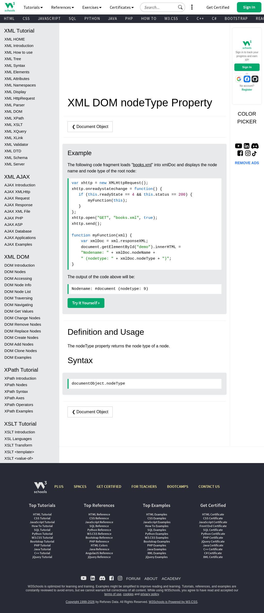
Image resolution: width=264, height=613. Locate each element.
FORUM (133, 578)
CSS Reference (99, 518)
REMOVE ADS (247, 163)
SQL (72, 18)
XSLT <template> (19, 452)
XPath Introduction (20, 378)
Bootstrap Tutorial (42, 541)
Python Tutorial (42, 534)
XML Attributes (16, 78)
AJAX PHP (13, 218)
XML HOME (14, 39)
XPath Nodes (15, 385)
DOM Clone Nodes (20, 350)
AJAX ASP (13, 224)
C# (214, 18)
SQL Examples (156, 530)
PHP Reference (99, 541)
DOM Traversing (18, 298)
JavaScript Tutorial (42, 522)
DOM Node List (17, 291)
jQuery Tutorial (42, 557)
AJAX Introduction (19, 185)
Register (247, 89)
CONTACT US (209, 486)
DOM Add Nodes (19, 344)
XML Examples (156, 553)
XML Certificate (213, 557)
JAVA (112, 18)
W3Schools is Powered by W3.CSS (173, 602)
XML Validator (16, 144)
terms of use (112, 594)
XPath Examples (18, 411)
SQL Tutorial (42, 530)
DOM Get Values (18, 311)
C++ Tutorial (42, 553)
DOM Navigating (18, 304)
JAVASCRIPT (49, 18)
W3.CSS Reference (99, 534)
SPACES (80, 486)
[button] (180, 7)
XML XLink (13, 138)
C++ (200, 18)
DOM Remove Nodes (22, 324)
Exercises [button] (92, 7)
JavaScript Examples (156, 522)
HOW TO (148, 18)
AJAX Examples (18, 244)
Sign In (247, 67)
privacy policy (150, 594)
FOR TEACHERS (144, 486)
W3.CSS (171, 18)
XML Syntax (14, 65)
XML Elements (16, 72)
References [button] (62, 7)
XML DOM (13, 111)
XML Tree (12, 59)
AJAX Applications (20, 237)
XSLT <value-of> (18, 458)
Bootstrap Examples (157, 541)
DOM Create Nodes (21, 337)
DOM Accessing (18, 278)
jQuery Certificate (213, 541)
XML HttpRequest (19, 98)
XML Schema (15, 157)
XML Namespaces (20, 85)
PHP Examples (156, 545)
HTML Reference (99, 514)
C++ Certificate (212, 549)
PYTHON (92, 18)
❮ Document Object (90, 126)
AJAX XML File (17, 211)
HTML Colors (99, 545)
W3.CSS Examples (156, 537)
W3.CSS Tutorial (42, 537)
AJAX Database (18, 231)
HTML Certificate (213, 514)
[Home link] (9, 7)
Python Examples (156, 534)
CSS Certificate (213, 518)
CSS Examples (156, 518)
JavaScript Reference (99, 522)
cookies (128, 594)
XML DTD (12, 151)
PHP (129, 18)
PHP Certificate (213, 537)
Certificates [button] (122, 7)
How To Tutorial (42, 526)
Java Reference (99, 549)
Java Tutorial (42, 549)
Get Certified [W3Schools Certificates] (218, 7)
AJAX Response (18, 205)
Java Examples (156, 549)
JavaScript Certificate (213, 522)
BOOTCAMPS (177, 486)
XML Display (15, 92)
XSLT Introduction (19, 432)
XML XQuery (15, 131)
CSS (26, 18)
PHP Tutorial (42, 545)
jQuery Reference (99, 557)
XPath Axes (14, 398)
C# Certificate (213, 553)
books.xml (142, 165)
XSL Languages (18, 438)
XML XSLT (13, 124)
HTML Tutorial (42, 514)
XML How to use (18, 52)
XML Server (14, 164)
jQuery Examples (157, 557)
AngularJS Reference (99, 553)
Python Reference (99, 530)
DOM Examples (17, 357)
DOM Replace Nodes (22, 331)
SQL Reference (99, 526)
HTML (9, 18)
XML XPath (14, 118)
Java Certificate (213, 545)
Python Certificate (213, 534)
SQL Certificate (213, 530)
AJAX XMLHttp (17, 191)
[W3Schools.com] (40, 489)
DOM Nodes (15, 271)
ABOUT (151, 578)
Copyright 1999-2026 (80, 602)
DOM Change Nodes (22, 318)
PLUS (58, 486)
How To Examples (156, 526)
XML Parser (14, 105)
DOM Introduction (19, 265)
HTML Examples (156, 514)
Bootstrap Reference (99, 537)
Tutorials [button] (33, 7)
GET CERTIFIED (109, 486)
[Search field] (162, 7)
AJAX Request (17, 198)
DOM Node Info (17, 285)
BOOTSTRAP (236, 18)
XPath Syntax (16, 391)
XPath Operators (18, 404)
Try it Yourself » (86, 303)
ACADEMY (171, 578)
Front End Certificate (213, 526)
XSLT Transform (18, 445)
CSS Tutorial (42, 518)
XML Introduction (19, 45)
